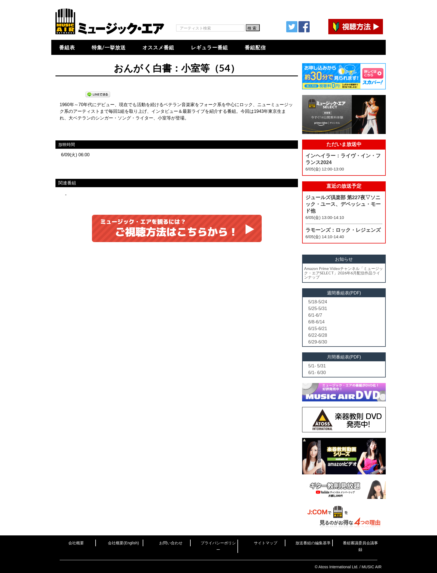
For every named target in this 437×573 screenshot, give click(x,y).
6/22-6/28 (317, 335)
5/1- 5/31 (317, 366)
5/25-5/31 (317, 308)
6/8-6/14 (316, 322)
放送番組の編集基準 (313, 543)
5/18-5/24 (317, 301)
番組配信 (255, 47)
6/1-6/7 (315, 315)
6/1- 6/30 (317, 372)
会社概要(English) (123, 543)
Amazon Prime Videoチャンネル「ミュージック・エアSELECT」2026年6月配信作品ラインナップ (343, 272)
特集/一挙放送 (109, 47)
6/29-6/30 (317, 342)
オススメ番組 (158, 47)
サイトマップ (265, 543)
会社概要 (76, 543)
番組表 (67, 47)
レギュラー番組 (209, 47)
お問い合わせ (171, 543)
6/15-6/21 (317, 328)
